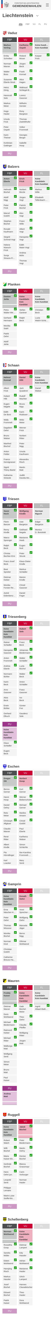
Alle (21, 24)
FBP (28, 24)
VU (34, 24)
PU (45, 24)
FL (40, 24)
